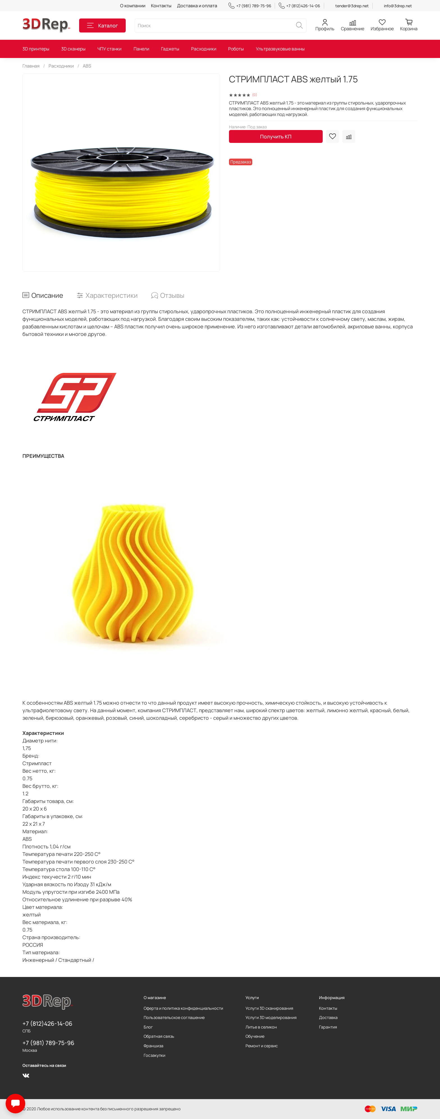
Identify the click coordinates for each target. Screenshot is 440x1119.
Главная (31, 66)
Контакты (161, 6)
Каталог (102, 25)
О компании (132, 6)
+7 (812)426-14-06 (299, 6)
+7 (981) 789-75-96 (249, 6)
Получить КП (276, 136)
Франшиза (153, 1045)
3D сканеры (73, 49)
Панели (141, 49)
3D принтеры (35, 49)
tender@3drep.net (352, 5)
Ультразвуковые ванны (280, 49)
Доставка (328, 1017)
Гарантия (328, 1027)
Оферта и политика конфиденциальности (183, 1008)
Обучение (255, 1036)
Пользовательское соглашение (174, 1017)
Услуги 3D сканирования (269, 1008)
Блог (148, 1027)
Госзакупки (154, 1055)
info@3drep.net (398, 5)
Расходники (203, 49)
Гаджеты (170, 49)
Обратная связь (159, 1036)
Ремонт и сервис (262, 1045)
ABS (87, 66)
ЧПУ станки (109, 49)
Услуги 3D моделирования (271, 1017)
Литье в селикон (261, 1027)
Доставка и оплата (197, 6)
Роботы (236, 49)
